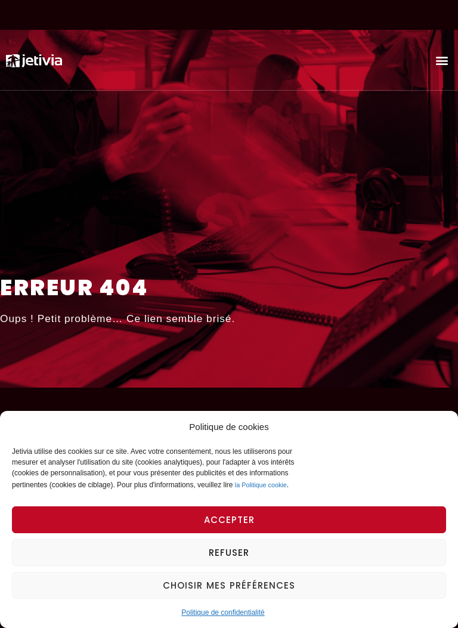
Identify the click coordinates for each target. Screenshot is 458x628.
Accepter (229, 519)
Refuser (229, 552)
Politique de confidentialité (222, 612)
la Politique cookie (261, 484)
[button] (442, 60)
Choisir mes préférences (229, 585)
